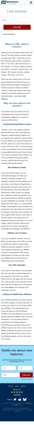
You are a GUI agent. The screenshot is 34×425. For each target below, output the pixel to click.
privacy (16, 404)
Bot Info (10, 386)
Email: (5, 375)
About (17, 386)
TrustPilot (17, 395)
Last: (21, 368)
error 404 (7, 152)
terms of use (29, 403)
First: (4, 368)
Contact (23, 386)
